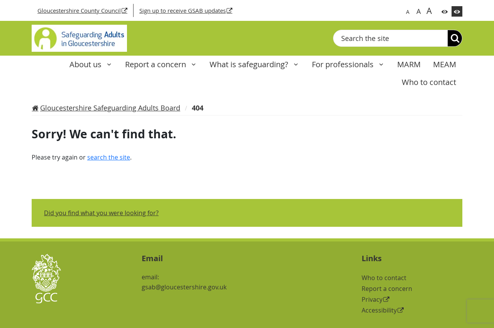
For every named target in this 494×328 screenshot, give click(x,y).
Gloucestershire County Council (79, 10)
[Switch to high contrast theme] (457, 11)
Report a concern (156, 64)
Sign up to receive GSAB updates (182, 10)
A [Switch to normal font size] (407, 11)
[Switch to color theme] (444, 11)
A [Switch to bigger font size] (418, 11)
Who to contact (384, 278)
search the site (108, 157)
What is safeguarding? (250, 64)
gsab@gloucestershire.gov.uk (184, 287)
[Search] (455, 38)
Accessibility (379, 310)
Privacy (372, 299)
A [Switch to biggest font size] (429, 10)
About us (86, 64)
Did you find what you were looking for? (101, 213)
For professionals (344, 64)
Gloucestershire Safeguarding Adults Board (110, 107)
